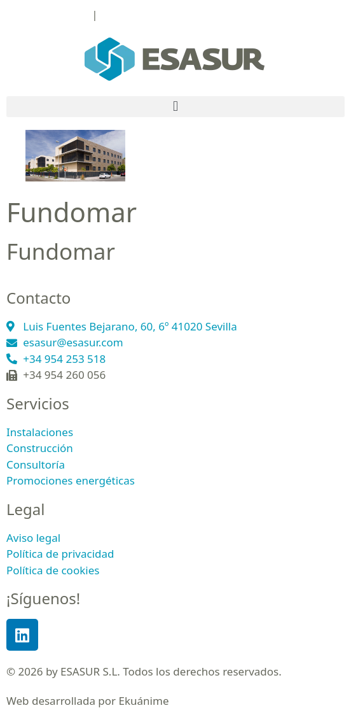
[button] (175, 106)
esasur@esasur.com (150, 14)
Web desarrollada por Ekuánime (87, 700)
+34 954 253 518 (47, 14)
